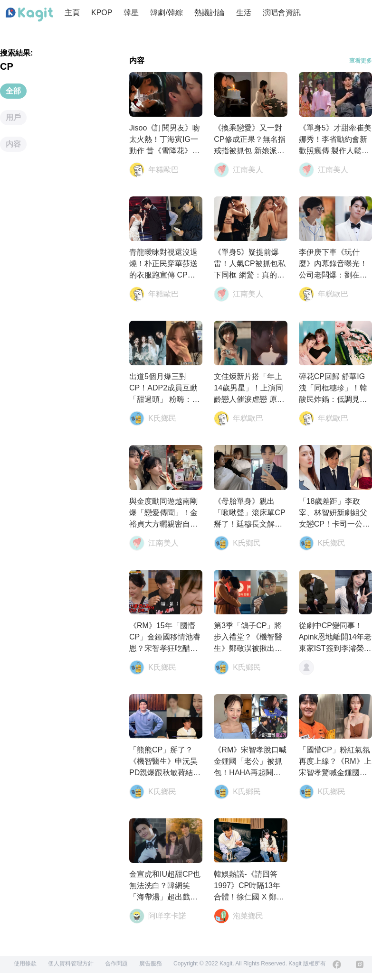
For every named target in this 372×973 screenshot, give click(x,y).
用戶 (13, 117)
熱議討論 (209, 13)
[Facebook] (337, 964)
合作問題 (116, 963)
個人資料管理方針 (71, 963)
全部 (13, 91)
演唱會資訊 (282, 13)
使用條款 (25, 963)
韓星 (131, 13)
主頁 (72, 13)
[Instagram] (359, 964)
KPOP (101, 13)
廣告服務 (150, 963)
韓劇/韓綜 (166, 13)
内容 (13, 144)
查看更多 (360, 60)
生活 (243, 13)
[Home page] (29, 15)
